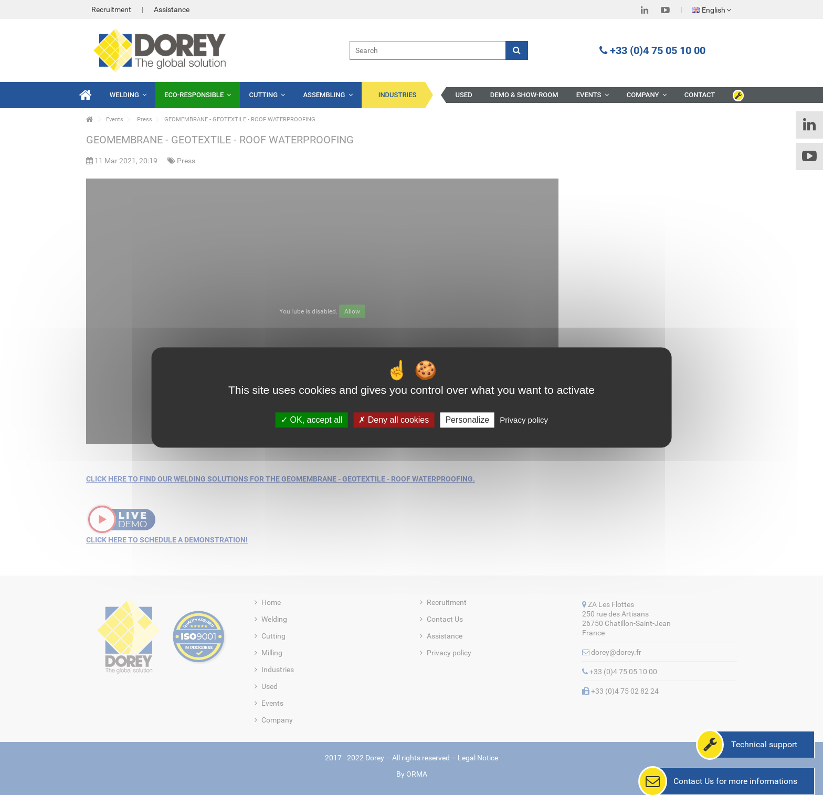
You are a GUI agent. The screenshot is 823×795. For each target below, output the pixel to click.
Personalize (467, 419)
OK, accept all (311, 419)
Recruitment (111, 9)
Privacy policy (524, 419)
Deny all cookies (393, 419)
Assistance (171, 9)
